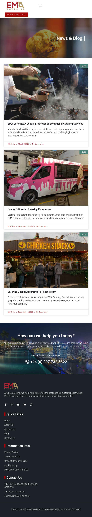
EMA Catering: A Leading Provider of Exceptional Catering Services (45, 123)
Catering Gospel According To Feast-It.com (32, 291)
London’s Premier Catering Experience (29, 209)
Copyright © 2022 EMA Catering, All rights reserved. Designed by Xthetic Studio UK (46, 509)
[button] (40, 6)
